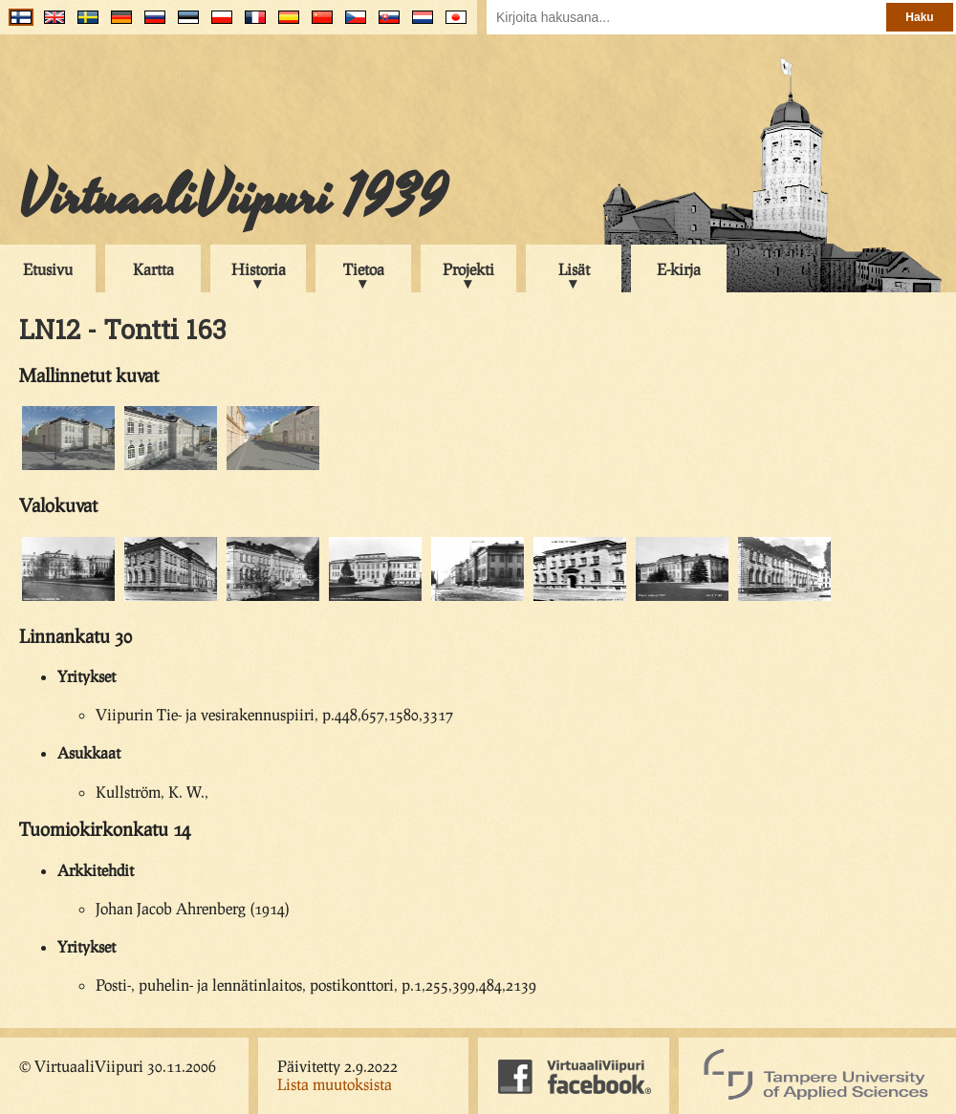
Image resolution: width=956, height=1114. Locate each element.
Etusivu (48, 269)
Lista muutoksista (334, 1084)
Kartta (153, 269)
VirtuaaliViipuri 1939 (232, 198)
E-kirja (679, 269)
